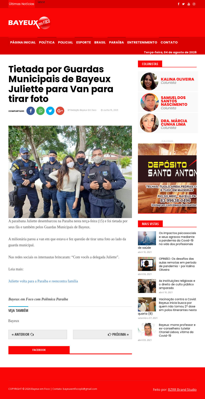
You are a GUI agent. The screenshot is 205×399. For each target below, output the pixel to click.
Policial (65, 42)
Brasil (100, 42)
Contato (169, 42)
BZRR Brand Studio (182, 389)
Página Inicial (23, 42)
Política (47, 42)
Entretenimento (142, 42)
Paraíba (116, 42)
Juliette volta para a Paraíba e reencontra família (43, 281)
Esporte (83, 42)
